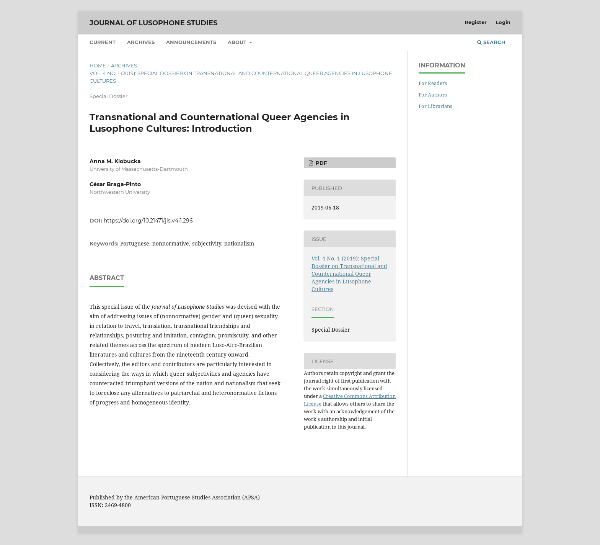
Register (476, 22)
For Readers (433, 83)
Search (491, 42)
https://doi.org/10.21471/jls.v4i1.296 (148, 220)
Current (103, 42)
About (238, 42)
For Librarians (435, 106)
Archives (141, 42)
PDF (320, 163)
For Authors (433, 94)
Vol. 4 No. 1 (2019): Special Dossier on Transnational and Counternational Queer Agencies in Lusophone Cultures (241, 77)
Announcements (191, 42)
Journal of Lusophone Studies (153, 23)
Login (503, 22)
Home (98, 65)
